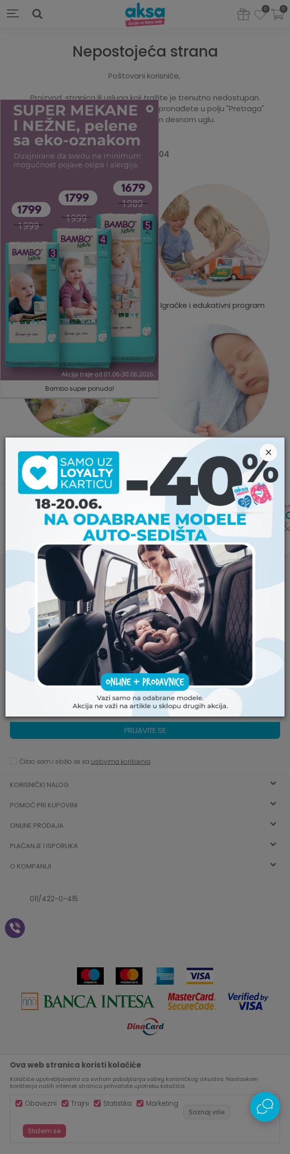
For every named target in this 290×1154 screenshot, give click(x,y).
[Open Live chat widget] (265, 1107)
